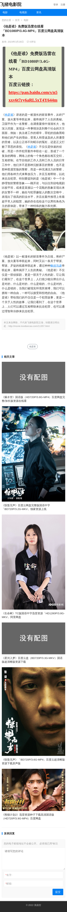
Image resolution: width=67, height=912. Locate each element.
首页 (17, 20)
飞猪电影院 (10, 4)
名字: (9, 875)
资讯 (38, 12)
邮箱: (9, 883)
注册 (63, 4)
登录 (55, 4)
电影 (5, 12)
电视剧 (23, 12)
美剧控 (37, 905)
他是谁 (9, 114)
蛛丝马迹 (56, 265)
